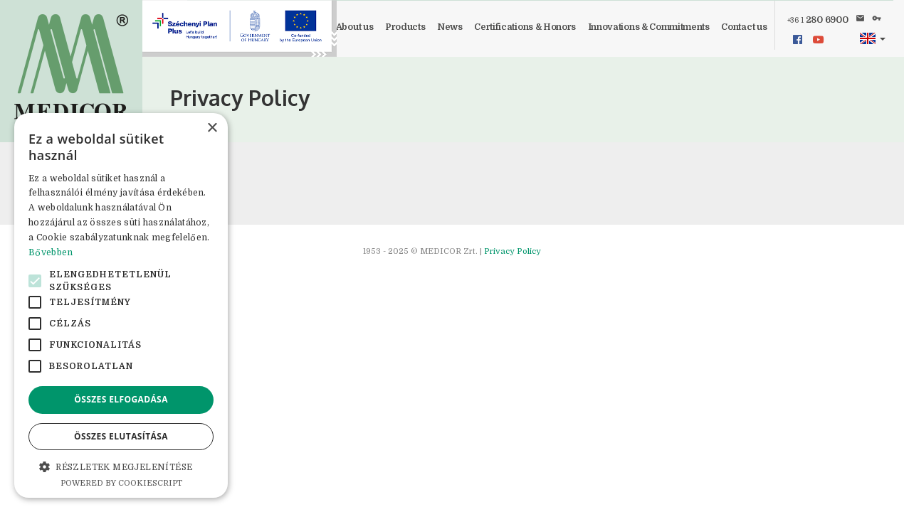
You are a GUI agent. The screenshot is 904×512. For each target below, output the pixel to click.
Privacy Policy (512, 251)
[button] (872, 39)
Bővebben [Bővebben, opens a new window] (50, 252)
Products (405, 27)
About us (354, 27)
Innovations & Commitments (649, 27)
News (450, 27)
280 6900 (817, 20)
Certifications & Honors (525, 27)
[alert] (121, 305)
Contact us (744, 27)
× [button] (211, 128)
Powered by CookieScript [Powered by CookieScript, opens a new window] (121, 483)
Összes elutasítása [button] (121, 436)
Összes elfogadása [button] (121, 399)
